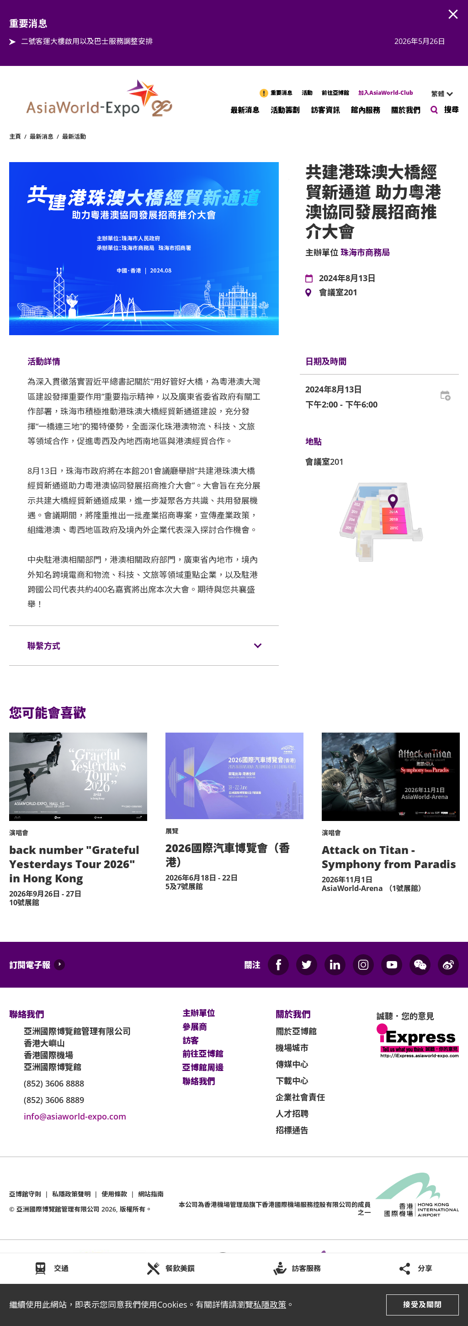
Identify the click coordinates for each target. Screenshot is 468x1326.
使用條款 (114, 1194)
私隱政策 (269, 1304)
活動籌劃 (285, 109)
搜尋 (451, 109)
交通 (61, 1268)
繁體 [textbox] (437, 93)
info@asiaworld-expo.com (75, 1116)
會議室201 (338, 292)
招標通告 (292, 1130)
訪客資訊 (325, 109)
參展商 (194, 1027)
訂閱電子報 (29, 965)
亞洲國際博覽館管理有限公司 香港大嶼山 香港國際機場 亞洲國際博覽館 (77, 1049)
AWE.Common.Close (453, 14)
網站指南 (151, 1194)
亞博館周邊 (202, 1067)
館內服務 (365, 109)
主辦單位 (198, 1013)
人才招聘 (292, 1113)
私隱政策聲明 (71, 1194)
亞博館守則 (25, 1194)
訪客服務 (306, 1268)
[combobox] (438, 94)
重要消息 (281, 93)
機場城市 (292, 1047)
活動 (307, 93)
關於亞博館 (296, 1031)
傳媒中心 (292, 1064)
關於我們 (405, 109)
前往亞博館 (335, 93)
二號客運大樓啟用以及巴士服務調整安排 (87, 41)
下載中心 (292, 1080)
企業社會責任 (300, 1097)
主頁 (15, 136)
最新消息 (245, 109)
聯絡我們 (198, 1081)
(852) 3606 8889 (54, 1099)
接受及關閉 (422, 1304)
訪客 (190, 1040)
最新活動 (74, 136)
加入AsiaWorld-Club (385, 93)
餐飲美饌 (180, 1268)
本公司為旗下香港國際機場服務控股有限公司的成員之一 (275, 1208)
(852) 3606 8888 (54, 1083)
